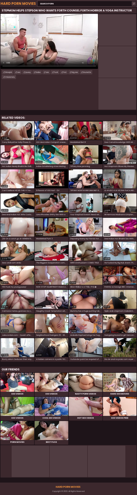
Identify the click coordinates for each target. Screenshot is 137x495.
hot (64, 72)
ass (47, 72)
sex (18, 72)
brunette (87, 72)
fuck (56, 72)
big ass (75, 72)
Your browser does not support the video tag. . (49, 41)
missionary (10, 77)
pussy (28, 72)
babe (38, 72)
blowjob (8, 72)
